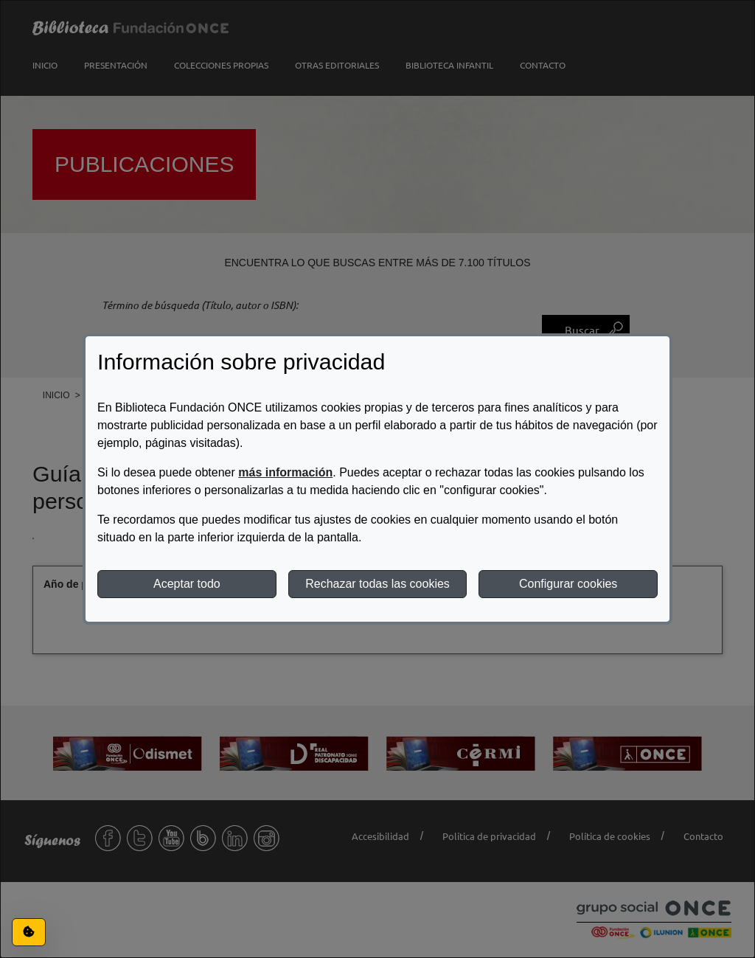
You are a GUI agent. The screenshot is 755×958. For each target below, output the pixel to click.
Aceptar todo (186, 583)
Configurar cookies (568, 583)
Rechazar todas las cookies (377, 583)
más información (285, 472)
